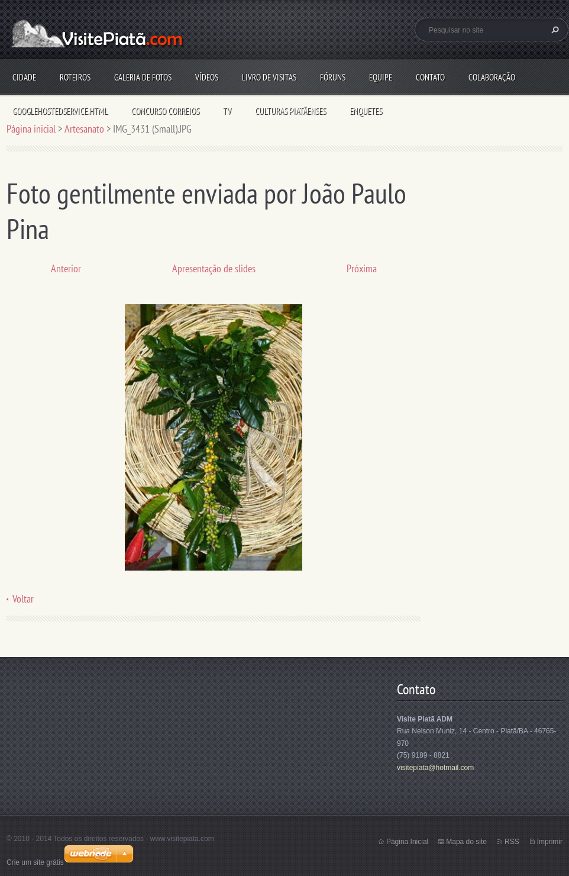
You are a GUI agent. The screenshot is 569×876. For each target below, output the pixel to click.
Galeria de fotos (143, 77)
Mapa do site (466, 842)
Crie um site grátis (35, 862)
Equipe (380, 77)
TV (227, 111)
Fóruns (332, 77)
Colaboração (491, 77)
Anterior (66, 268)
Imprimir (549, 842)
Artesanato (84, 129)
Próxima (362, 268)
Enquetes (366, 111)
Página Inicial (407, 842)
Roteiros (75, 77)
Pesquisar (553, 29)
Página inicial (31, 129)
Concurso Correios (165, 111)
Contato (430, 77)
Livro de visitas (269, 77)
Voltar (23, 599)
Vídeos (206, 77)
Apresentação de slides (214, 268)
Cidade (24, 77)
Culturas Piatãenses (290, 111)
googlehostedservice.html (60, 111)
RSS (512, 842)
